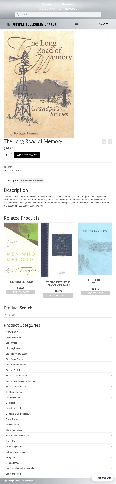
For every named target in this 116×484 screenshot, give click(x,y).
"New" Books (12, 332)
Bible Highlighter (13, 348)
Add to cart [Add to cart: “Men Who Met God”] (21, 292)
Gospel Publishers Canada (35, 24)
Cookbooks (11, 403)
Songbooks (11, 457)
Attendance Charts (14, 337)
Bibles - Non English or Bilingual (21, 381)
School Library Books (16, 452)
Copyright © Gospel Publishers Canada (20, 480)
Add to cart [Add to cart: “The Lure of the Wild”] (95, 293)
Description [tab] (12, 180)
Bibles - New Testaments (17, 375)
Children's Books (14, 392)
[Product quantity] (7, 155)
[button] (76, 24)
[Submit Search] (6, 315)
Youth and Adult (17, 170)
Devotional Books (14, 408)
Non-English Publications (17, 435)
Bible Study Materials (16, 364)
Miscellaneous (12, 425)
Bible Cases (11, 343)
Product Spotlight (14, 446)
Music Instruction (14, 430)
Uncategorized (12, 463)
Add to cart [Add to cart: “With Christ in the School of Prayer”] (58, 295)
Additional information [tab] (31, 180)
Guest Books (12, 419)
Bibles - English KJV (15, 370)
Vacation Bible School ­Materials (20, 468)
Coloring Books (13, 397)
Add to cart (27, 155)
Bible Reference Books (16, 354)
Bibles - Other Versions (16, 386)
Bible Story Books (14, 359)
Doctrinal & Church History (18, 414)
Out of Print (11, 441)
